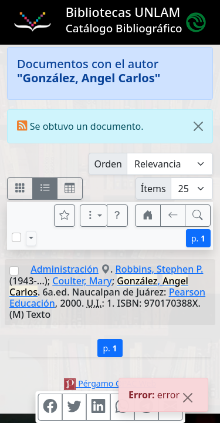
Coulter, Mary (81, 280)
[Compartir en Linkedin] (98, 407)
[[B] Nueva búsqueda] (198, 215)
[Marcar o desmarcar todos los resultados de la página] (16, 237)
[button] (117, 215)
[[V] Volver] (173, 215)
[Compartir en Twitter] (74, 407)
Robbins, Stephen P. (160, 269)
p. (198, 238)
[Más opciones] (94, 215)
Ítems (153, 188)
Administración (65, 269)
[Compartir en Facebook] (50, 407)
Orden (108, 163)
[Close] (198, 126)
